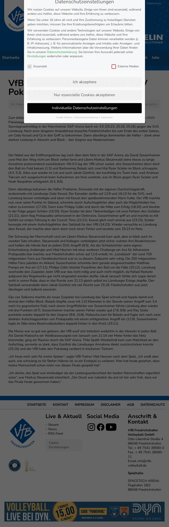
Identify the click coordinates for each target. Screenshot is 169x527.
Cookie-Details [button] (64, 87)
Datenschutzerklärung (62, 22)
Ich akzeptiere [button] (84, 51)
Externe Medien (125, 36)
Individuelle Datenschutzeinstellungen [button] (84, 77)
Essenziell (37, 36)
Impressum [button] (107, 87)
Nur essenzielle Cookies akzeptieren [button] (84, 64)
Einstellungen (36, 26)
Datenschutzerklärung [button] (87, 87)
